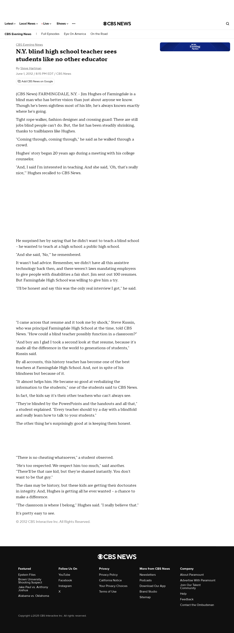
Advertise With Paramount (197, 580)
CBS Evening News (18, 34)
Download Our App (153, 586)
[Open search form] (227, 23)
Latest (10, 23)
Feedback (186, 599)
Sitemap (145, 597)
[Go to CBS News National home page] (117, 24)
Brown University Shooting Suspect (30, 581)
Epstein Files (26, 574)
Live (47, 24)
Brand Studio (148, 591)
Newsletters (148, 574)
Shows (62, 23)
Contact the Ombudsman (197, 604)
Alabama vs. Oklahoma (33, 595)
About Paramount (192, 574)
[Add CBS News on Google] (35, 81)
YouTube (64, 574)
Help (183, 593)
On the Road (99, 34)
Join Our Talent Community (190, 586)
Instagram (65, 586)
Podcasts (146, 580)
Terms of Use (108, 591)
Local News (28, 23)
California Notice (110, 580)
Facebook (65, 580)
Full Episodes (50, 34)
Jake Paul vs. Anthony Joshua (33, 589)
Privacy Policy (108, 574)
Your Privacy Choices (113, 586)
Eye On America (75, 34)
